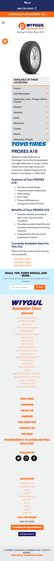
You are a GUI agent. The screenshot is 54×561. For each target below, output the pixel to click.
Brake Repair (27, 324)
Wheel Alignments (27, 380)
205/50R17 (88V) (22, 262)
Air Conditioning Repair (27, 318)
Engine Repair (27, 341)
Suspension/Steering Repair (27, 357)
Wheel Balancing (27, 383)
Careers (27, 416)
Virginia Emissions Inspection (27, 377)
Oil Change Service (27, 354)
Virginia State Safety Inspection (27, 374)
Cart (27, 2)
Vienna (17, 88)
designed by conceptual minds (27, 555)
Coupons (27, 404)
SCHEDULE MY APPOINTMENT (27, 14)
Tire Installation (27, 361)
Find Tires (27, 398)
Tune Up (27, 370)
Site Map (27, 433)
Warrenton (19, 123)
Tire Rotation (27, 364)
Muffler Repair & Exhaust (27, 351)
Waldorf (17, 107)
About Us (27, 410)
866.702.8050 (27, 8)
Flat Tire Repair (27, 344)
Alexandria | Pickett (23, 139)
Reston (17, 134)
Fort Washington (22, 93)
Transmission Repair (27, 367)
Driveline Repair (27, 338)
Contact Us (27, 428)
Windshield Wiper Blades (27, 387)
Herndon (18, 112)
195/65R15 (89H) (22, 259)
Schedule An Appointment (27, 527)
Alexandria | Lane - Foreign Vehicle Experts (30, 100)
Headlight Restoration (27, 347)
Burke (16, 118)
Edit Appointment (27, 534)
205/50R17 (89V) (22, 265)
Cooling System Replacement (27, 334)
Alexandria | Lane (27, 483)
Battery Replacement (27, 321)
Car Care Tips (27, 422)
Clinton (17, 128)
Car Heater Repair (27, 331)
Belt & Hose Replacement (27, 328)
